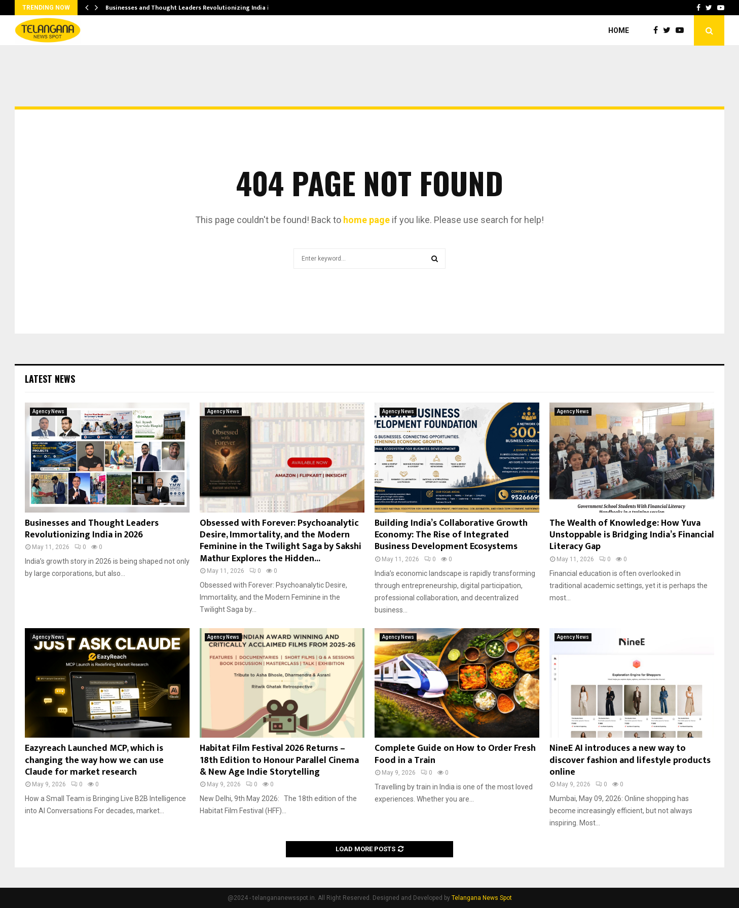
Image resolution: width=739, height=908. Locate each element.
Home (618, 30)
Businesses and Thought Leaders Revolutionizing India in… (191, 8)
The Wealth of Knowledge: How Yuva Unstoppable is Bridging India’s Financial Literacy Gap (631, 535)
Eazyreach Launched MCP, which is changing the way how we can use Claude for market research (94, 760)
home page (366, 219)
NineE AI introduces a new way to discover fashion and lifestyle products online (630, 760)
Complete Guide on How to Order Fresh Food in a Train (455, 754)
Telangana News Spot (482, 897)
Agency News (48, 411)
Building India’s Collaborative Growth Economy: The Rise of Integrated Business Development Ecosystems (451, 535)
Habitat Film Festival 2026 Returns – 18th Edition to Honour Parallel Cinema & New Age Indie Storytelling (279, 760)
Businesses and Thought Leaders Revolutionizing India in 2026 (92, 529)
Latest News (50, 378)
